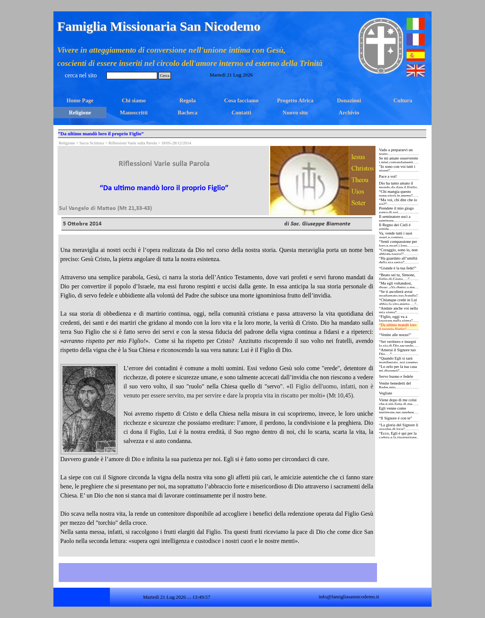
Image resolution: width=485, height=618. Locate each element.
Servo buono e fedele (396, 376)
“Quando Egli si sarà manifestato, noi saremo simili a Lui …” (398, 362)
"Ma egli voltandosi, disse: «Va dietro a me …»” (397, 287)
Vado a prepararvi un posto (396, 152)
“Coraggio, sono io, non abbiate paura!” (398, 252)
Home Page (79, 100)
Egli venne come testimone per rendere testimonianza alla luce (397, 412)
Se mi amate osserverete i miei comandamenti (398, 160)
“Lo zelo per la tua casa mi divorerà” (398, 369)
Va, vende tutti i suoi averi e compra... (395, 235)
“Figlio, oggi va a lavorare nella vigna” (396, 318)
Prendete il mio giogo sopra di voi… (396, 210)
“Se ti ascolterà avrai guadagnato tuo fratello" (398, 293)
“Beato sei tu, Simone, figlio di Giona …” (397, 277)
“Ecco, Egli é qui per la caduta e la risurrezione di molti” (397, 437)
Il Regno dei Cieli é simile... (394, 227)
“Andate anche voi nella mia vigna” (398, 310)
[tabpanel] (164, 179)
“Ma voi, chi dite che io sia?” (398, 202)
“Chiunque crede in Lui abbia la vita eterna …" (398, 302)
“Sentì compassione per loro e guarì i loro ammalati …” (398, 245)
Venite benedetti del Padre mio (395, 385)
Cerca (164, 76)
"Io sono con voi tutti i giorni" (397, 168)
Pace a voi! (388, 176)
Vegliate (385, 393)
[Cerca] (131, 75)
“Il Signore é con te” (395, 418)
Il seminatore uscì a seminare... (394, 218)
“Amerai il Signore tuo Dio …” (397, 352)
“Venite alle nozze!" (395, 335)
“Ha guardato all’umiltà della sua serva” (398, 260)
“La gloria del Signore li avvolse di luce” (398, 427)
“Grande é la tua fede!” (397, 268)
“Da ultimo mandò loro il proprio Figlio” (397, 327)
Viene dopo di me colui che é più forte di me (397, 402)
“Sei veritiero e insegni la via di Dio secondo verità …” (397, 346)
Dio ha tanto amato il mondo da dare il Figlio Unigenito (398, 187)
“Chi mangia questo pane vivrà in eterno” (396, 193)
